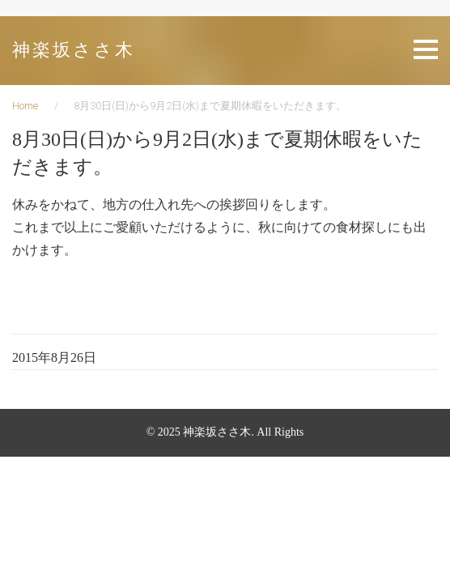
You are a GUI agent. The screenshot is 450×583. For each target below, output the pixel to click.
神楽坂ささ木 (73, 50)
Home (25, 106)
